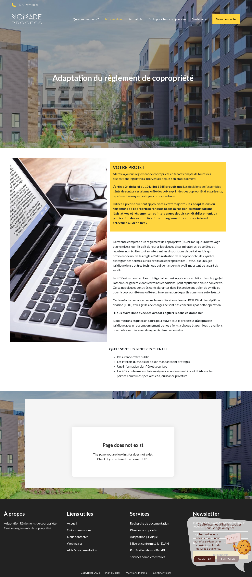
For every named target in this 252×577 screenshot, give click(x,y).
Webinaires (200, 19)
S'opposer (228, 558)
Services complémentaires (147, 557)
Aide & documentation (82, 550)
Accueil (72, 523)
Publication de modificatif (147, 550)
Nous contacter (226, 19)
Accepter (204, 558)
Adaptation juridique (144, 537)
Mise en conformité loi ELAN (149, 543)
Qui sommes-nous (79, 530)
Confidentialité (162, 572)
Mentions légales (136, 572)
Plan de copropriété (143, 530)
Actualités (136, 19)
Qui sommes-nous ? (86, 19)
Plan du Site (112, 572)
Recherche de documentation (149, 523)
